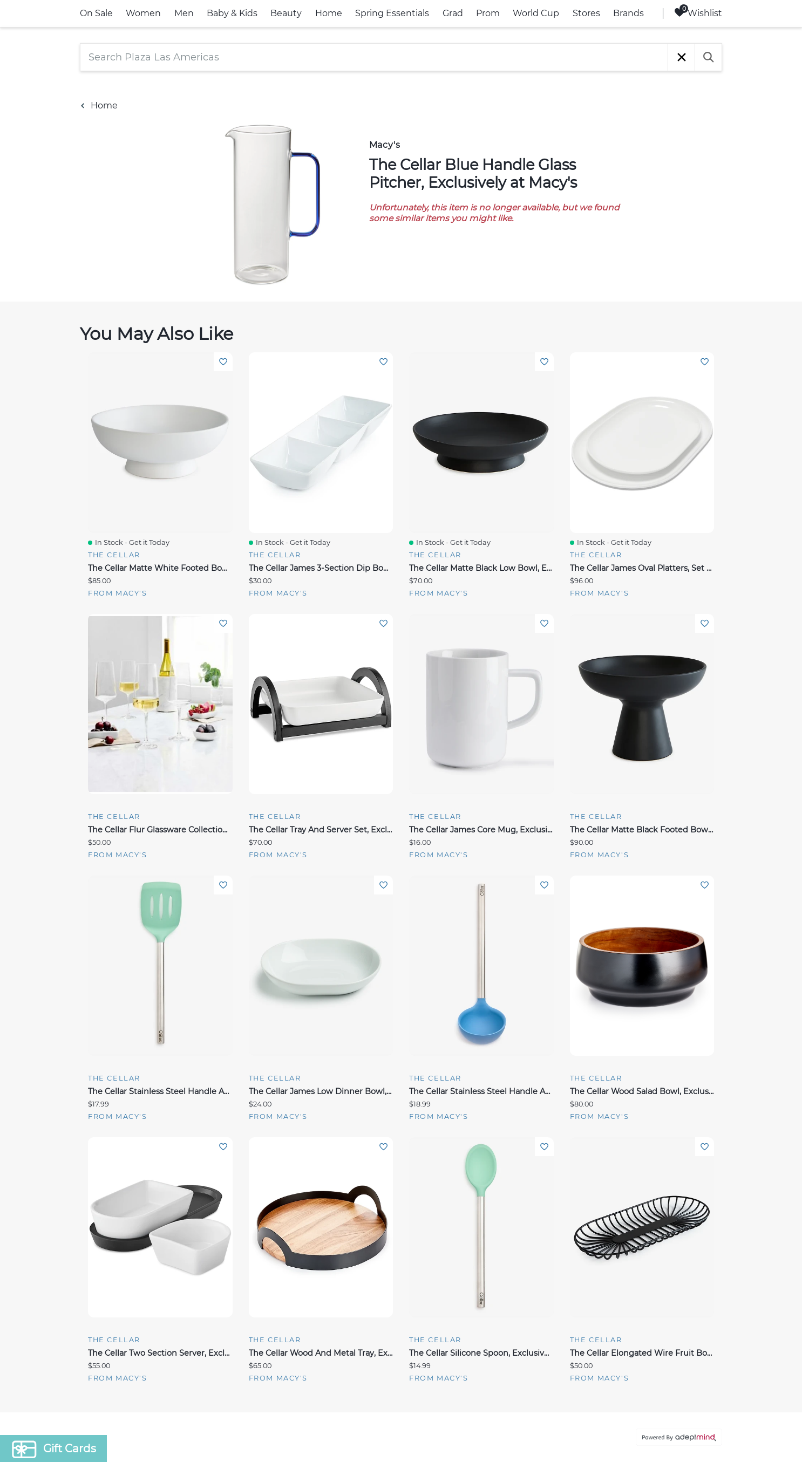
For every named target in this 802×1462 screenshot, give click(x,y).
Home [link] (328, 13)
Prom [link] (488, 13)
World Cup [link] (536, 13)
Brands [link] (628, 13)
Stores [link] (586, 13)
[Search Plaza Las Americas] (374, 57)
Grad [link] (453, 13)
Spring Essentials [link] (392, 13)
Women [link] (143, 13)
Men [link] (184, 13)
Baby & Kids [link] (232, 13)
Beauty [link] (286, 13)
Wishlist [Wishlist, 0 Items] (698, 12)
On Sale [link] (96, 13)
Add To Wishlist (223, 362)
